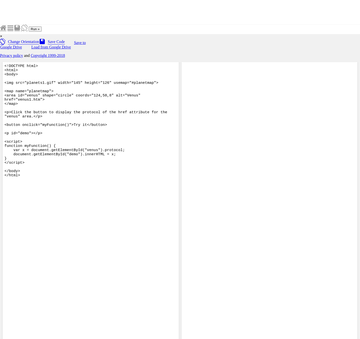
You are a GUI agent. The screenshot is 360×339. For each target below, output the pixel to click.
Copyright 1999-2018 (48, 55)
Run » (35, 29)
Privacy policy (11, 55)
